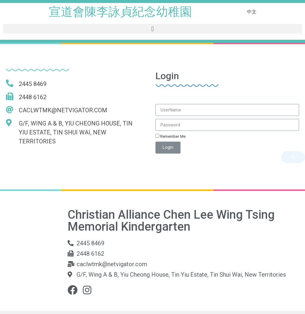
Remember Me (170, 136)
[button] (152, 29)
